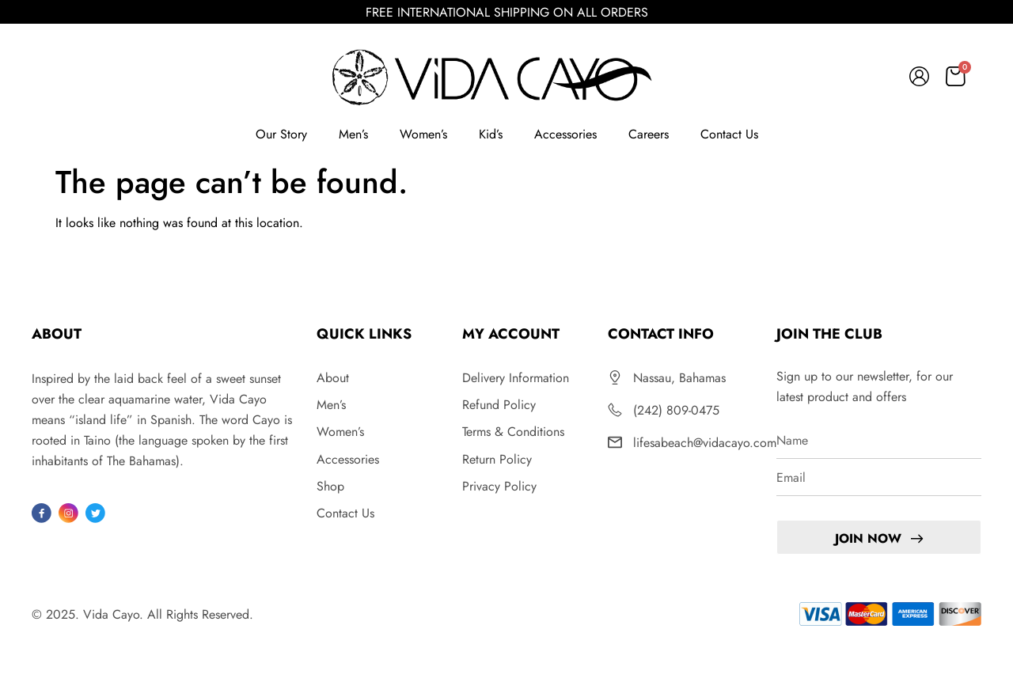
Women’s (423, 134)
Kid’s (491, 134)
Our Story (281, 134)
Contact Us (729, 134)
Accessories (565, 134)
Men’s (353, 134)
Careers (648, 134)
